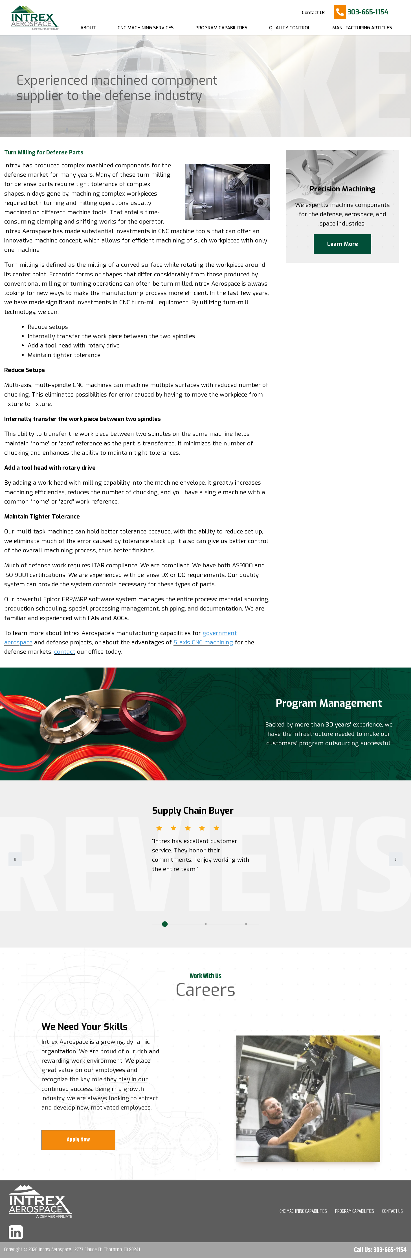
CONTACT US (392, 1211)
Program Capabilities (221, 28)
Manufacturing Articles (362, 28)
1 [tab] (165, 924)
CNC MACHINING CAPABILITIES (303, 1211)
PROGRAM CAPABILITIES (354, 1211)
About (88, 28)
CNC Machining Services (146, 28)
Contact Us (313, 13)
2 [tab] (205, 924)
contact (64, 652)
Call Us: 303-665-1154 (380, 1250)
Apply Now (82, 1140)
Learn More (342, 246)
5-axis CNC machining (203, 642)
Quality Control (290, 28)
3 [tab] (246, 924)
